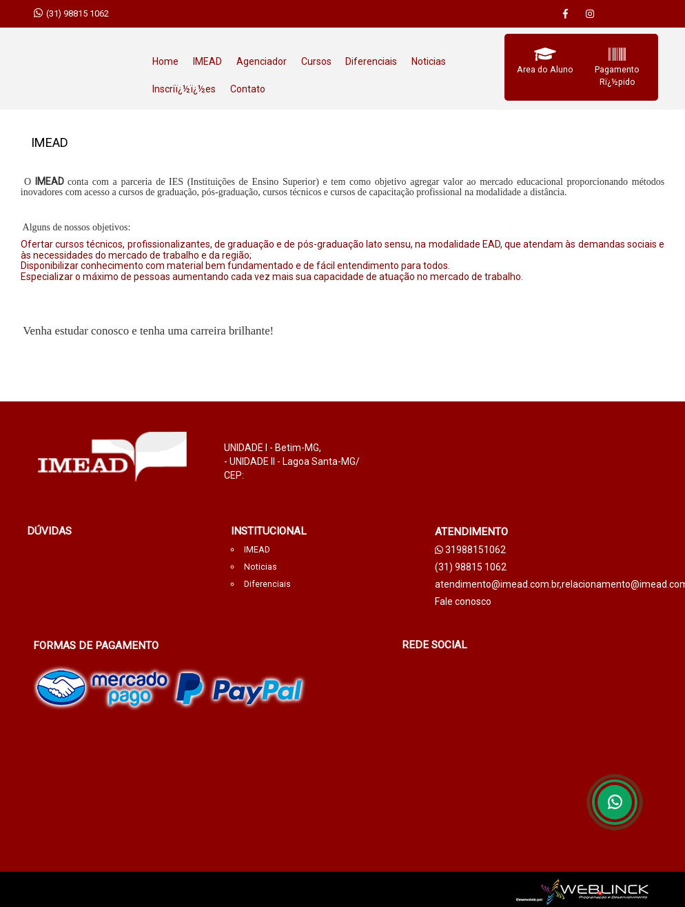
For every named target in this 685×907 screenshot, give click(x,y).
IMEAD (207, 61)
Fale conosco (463, 601)
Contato (247, 88)
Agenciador (261, 61)
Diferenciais (371, 61)
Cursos (316, 61)
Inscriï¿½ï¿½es (184, 88)
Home (165, 61)
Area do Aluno (545, 69)
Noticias (428, 61)
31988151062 (470, 549)
